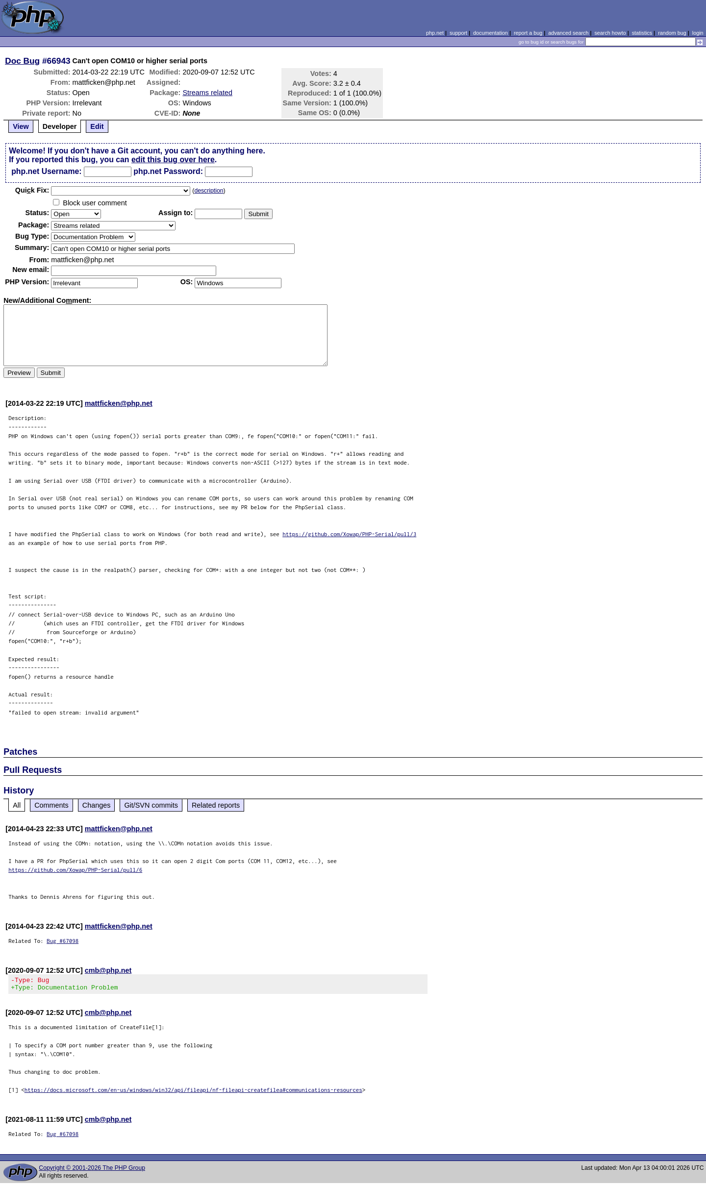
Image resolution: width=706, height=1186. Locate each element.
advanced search (568, 33)
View (21, 126)
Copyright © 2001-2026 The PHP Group (92, 1170)
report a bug (528, 33)
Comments (51, 805)
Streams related (207, 93)
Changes (96, 805)
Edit (96, 126)
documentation (490, 33)
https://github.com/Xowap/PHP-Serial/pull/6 (75, 869)
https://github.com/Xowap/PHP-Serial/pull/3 (349, 534)
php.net (435, 33)
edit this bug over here (173, 159)
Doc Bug (22, 61)
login (698, 33)
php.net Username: (46, 171)
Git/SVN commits (151, 805)
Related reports (216, 805)
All (17, 805)
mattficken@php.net (118, 403)
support (458, 33)
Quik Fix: (32, 190)
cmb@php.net (108, 970)
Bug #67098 (62, 941)
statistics (642, 33)
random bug (672, 33)
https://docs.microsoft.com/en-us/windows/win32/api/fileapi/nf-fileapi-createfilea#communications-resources (193, 1092)
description (208, 190)
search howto (610, 33)
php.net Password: (168, 171)
